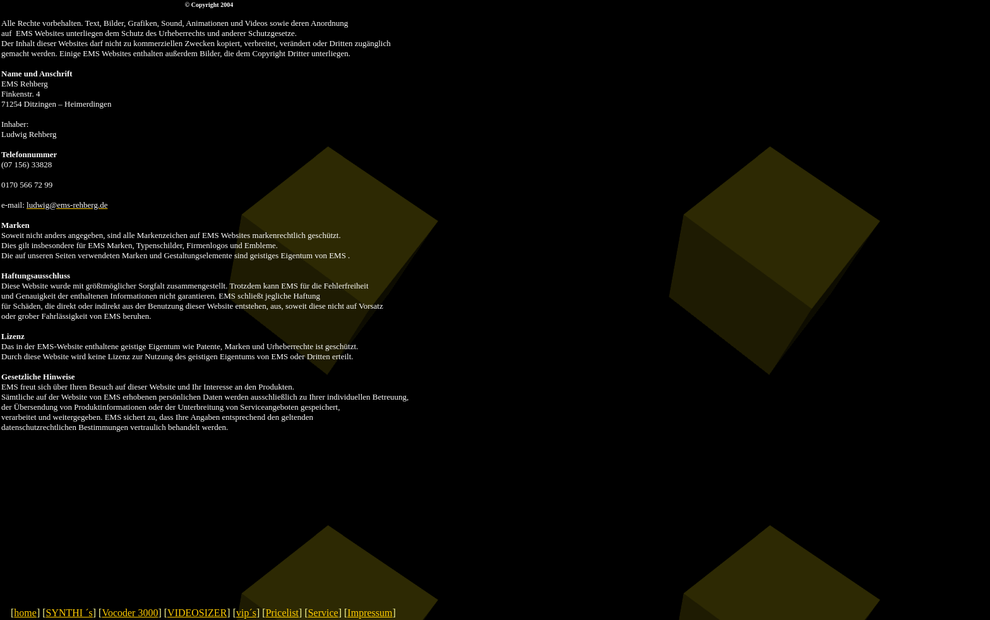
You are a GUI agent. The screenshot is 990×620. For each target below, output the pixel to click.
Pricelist (282, 612)
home (25, 612)
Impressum (369, 612)
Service (323, 612)
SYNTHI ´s (69, 612)
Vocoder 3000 (130, 612)
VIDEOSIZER (197, 612)
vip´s (246, 612)
